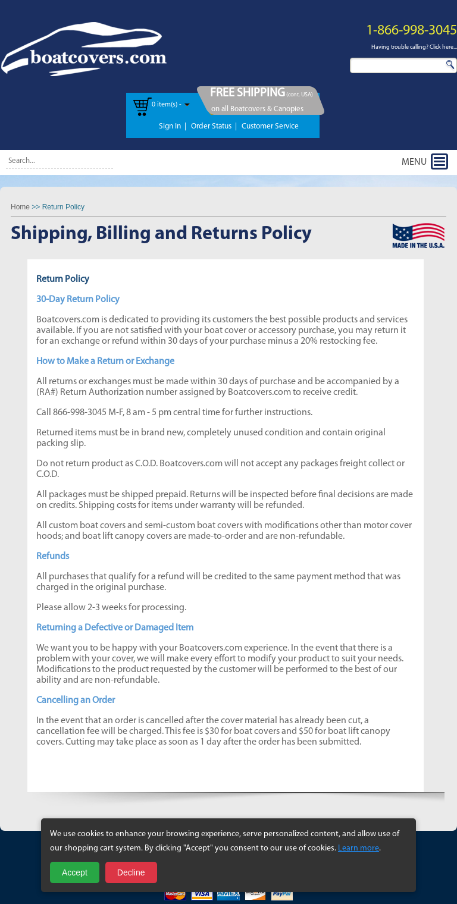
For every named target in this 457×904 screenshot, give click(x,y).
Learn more (358, 848)
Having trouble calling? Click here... (414, 47)
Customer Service (270, 126)
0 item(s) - (166, 104)
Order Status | (214, 126)
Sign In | (172, 126)
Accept (74, 872)
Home (20, 207)
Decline (131, 872)
